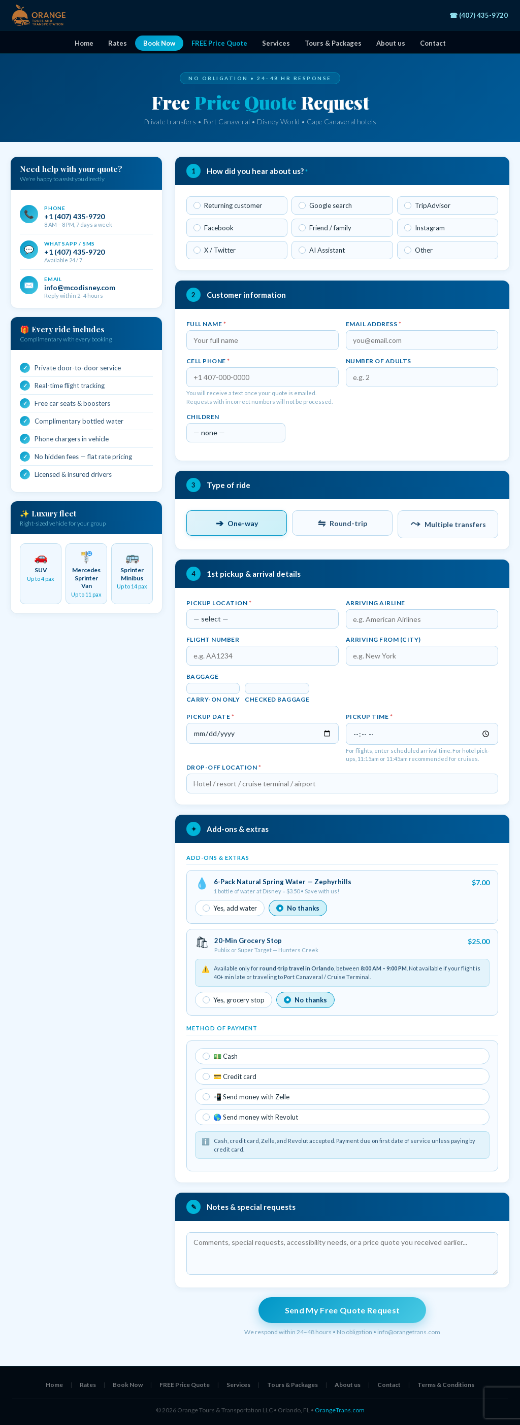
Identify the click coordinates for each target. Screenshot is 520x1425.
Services (276, 43)
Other (418, 250)
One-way (237, 523)
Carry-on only (213, 699)
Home (84, 43)
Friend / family (325, 228)
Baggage (202, 676)
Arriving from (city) (383, 639)
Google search (325, 205)
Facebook (213, 228)
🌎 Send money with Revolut (250, 1117)
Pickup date (210, 716)
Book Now (159, 43)
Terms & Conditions (445, 1384)
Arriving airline (375, 603)
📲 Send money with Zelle (246, 1097)
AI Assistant (322, 250)
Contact (433, 43)
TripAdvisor (427, 205)
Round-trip (342, 523)
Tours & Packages (333, 43)
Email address (373, 324)
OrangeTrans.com (340, 1410)
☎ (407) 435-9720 (478, 15)
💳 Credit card (229, 1076)
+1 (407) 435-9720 (74, 216)
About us (390, 43)
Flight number (212, 639)
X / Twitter (214, 250)
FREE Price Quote (219, 43)
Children (202, 417)
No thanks (297, 908)
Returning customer (227, 205)
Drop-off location (223, 767)
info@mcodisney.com (79, 287)
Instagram (424, 228)
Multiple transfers (448, 524)
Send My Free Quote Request (342, 1310)
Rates (117, 43)
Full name (206, 324)
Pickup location (218, 603)
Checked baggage (277, 699)
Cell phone (208, 361)
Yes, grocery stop (234, 1000)
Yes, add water (230, 908)
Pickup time (369, 716)
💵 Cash (220, 1056)
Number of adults (378, 361)
